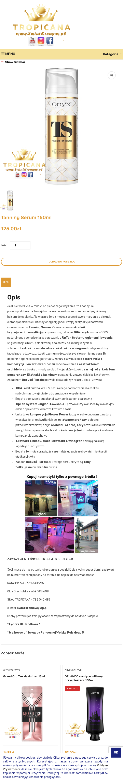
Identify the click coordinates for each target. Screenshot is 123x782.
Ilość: (4, 245)
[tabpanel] (31, 715)
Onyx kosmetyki (11, 670)
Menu (8, 54)
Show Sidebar (13, 62)
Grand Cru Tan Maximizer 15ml (24, 676)
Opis (6, 282)
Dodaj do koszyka (62, 261)
